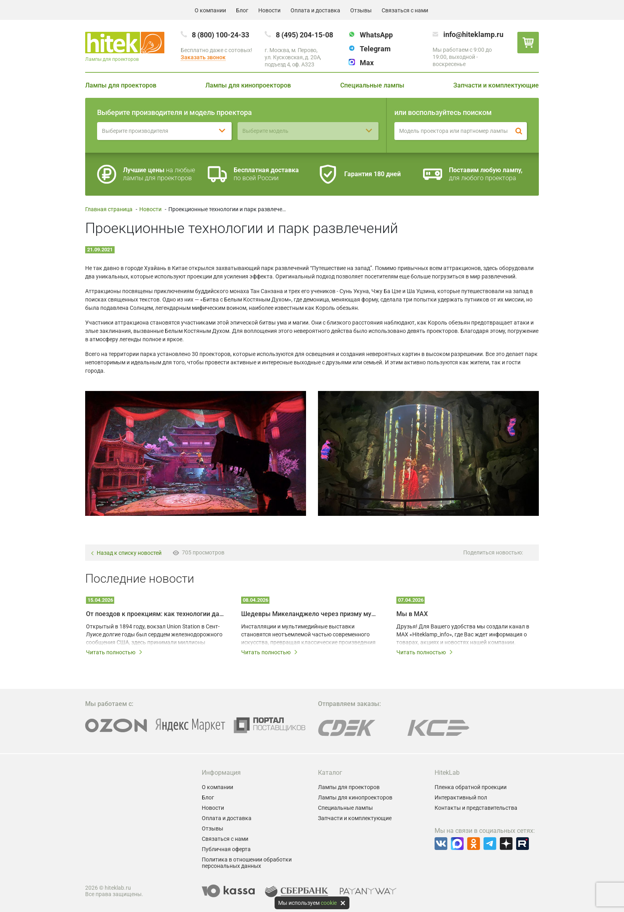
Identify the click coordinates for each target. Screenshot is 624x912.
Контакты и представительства (476, 808)
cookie (329, 903)
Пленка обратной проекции (471, 787)
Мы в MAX (412, 614)
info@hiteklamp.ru (473, 34)
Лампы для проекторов (120, 85)
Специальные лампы (372, 85)
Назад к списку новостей (126, 553)
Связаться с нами (405, 10)
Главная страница (109, 209)
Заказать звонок (203, 57)
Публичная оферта (226, 849)
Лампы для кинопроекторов (248, 85)
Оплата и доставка (315, 10)
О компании (210, 10)
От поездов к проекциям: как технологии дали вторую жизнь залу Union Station (155, 614)
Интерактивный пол (461, 797)
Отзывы (361, 10)
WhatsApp (376, 35)
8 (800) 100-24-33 (220, 35)
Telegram (375, 49)
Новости (269, 10)
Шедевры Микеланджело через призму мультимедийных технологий (310, 614)
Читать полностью (114, 652)
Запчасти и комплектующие (496, 85)
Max (367, 62)
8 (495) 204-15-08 (304, 35)
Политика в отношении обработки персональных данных (247, 862)
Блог (242, 10)
